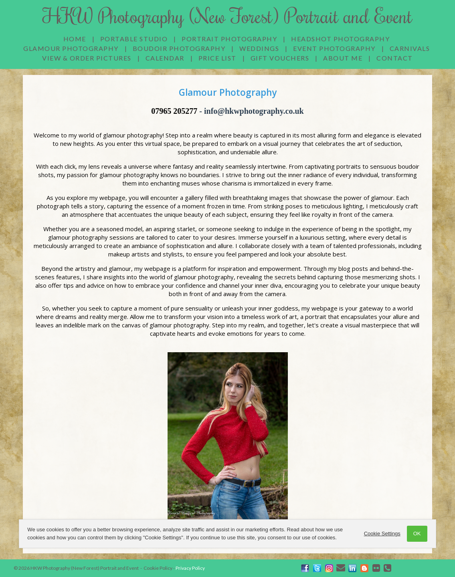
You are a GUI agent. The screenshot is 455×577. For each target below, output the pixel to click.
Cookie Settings (382, 534)
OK (417, 534)
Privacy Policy (190, 568)
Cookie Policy (158, 568)
